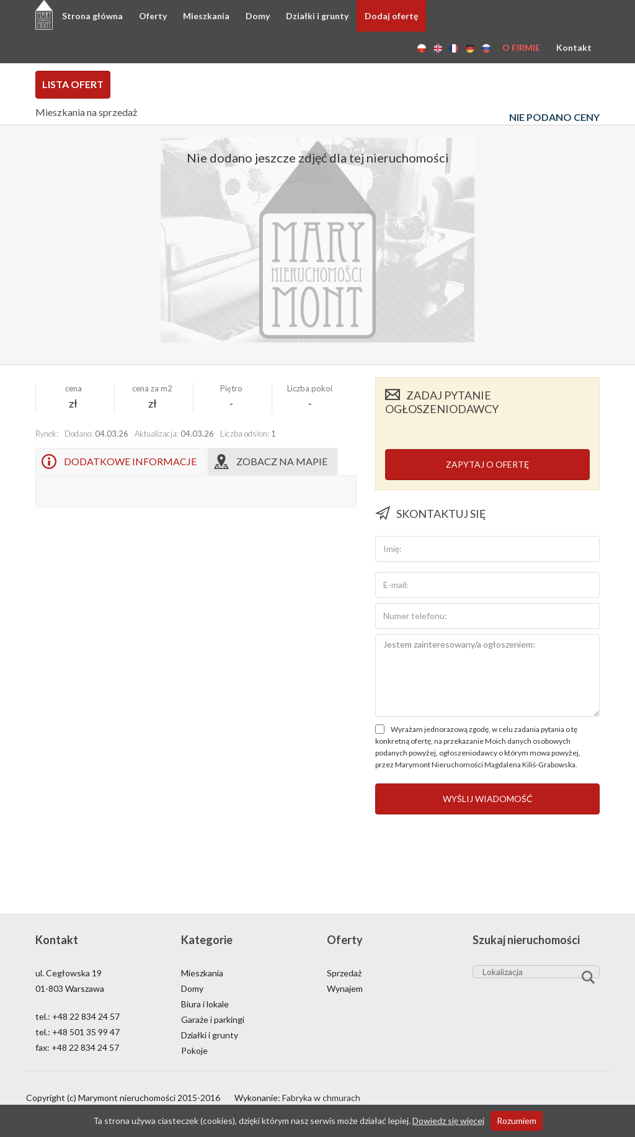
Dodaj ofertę (391, 16)
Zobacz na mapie (281, 461)
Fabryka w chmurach (321, 1097)
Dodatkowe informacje (130, 461)
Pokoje (194, 1050)
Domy (258, 16)
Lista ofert (73, 84)
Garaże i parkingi (212, 1019)
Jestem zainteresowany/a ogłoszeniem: (487, 675)
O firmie (521, 47)
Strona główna (92, 16)
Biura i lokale (205, 1004)
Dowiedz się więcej (448, 1120)
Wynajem (345, 988)
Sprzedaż (344, 973)
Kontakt (574, 47)
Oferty (153, 16)
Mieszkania (206, 16)
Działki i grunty (317, 16)
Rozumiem (516, 1120)
